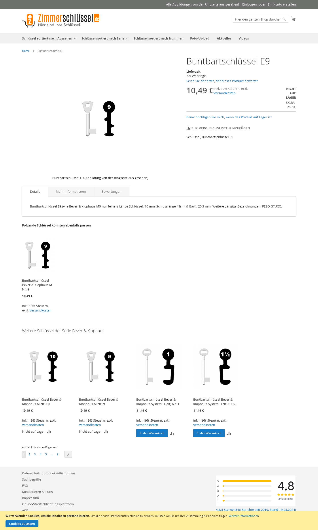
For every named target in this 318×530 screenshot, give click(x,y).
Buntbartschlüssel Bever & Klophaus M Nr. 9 (37, 284)
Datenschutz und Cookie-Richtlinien (48, 473)
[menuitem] (48, 38)
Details (35, 191)
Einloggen (249, 4)
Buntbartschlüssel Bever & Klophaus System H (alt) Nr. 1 (157, 401)
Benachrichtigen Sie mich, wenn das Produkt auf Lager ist (229, 117)
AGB (25, 510)
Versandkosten (225, 93)
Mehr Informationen (71, 191)
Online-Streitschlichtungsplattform (48, 504)
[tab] (35, 191)
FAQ (25, 485)
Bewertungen (111, 191)
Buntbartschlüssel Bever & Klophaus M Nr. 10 (41, 401)
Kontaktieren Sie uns (37, 492)
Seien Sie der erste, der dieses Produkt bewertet (222, 81)
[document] (160, 520)
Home (26, 51)
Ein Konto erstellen (282, 4)
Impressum (30, 498)
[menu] (159, 38)
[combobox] (260, 19)
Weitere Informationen (244, 516)
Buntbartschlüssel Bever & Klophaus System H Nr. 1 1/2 (214, 401)
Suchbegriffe (31, 479)
